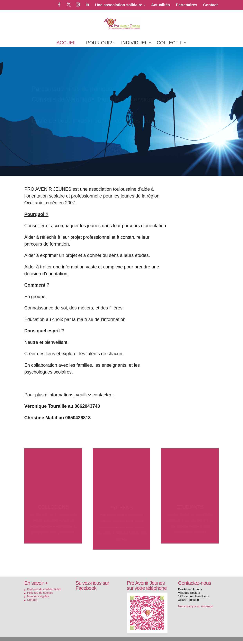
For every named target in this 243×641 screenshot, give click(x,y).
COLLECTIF (170, 43)
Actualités (160, 5)
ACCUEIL (67, 43)
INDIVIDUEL (134, 43)
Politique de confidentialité (44, 589)
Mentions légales (38, 596)
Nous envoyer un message (195, 606)
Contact (210, 5)
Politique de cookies (40, 592)
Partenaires (186, 5)
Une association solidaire (118, 5)
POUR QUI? (99, 43)
